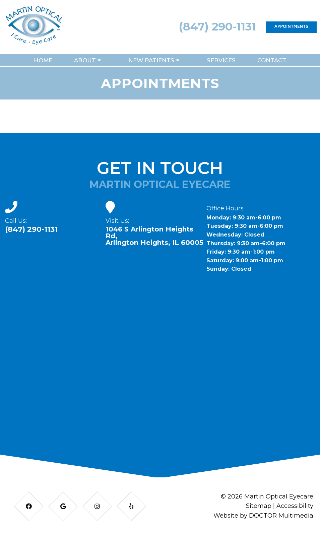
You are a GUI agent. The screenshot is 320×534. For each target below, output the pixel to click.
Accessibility (294, 506)
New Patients (151, 60)
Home (43, 60)
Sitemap (258, 506)
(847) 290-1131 (217, 26)
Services (221, 60)
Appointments (291, 26)
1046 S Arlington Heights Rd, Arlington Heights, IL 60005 (154, 236)
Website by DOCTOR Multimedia (263, 515)
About (85, 60)
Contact (271, 60)
